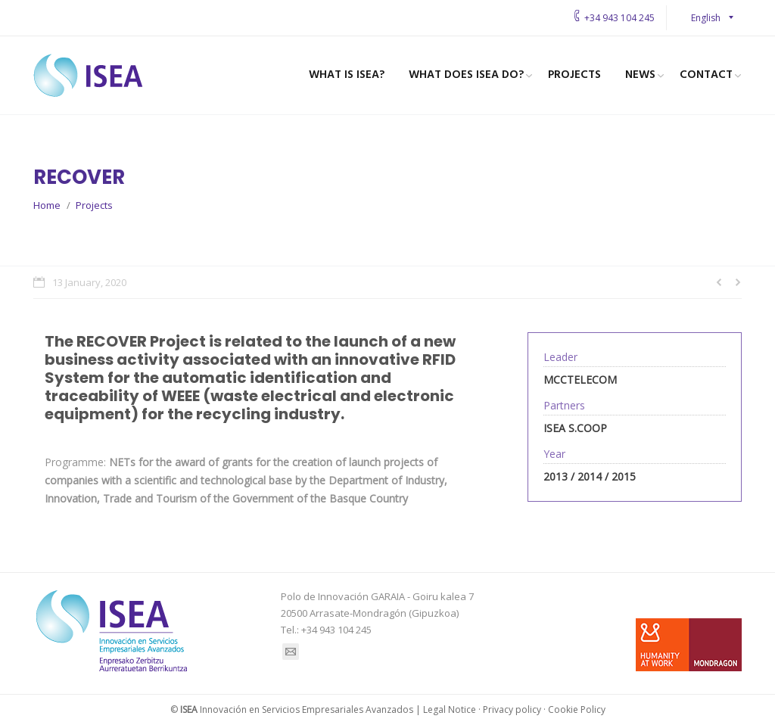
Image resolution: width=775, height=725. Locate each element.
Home (47, 205)
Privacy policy (512, 709)
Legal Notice (449, 709)
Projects (94, 205)
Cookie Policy (576, 709)
